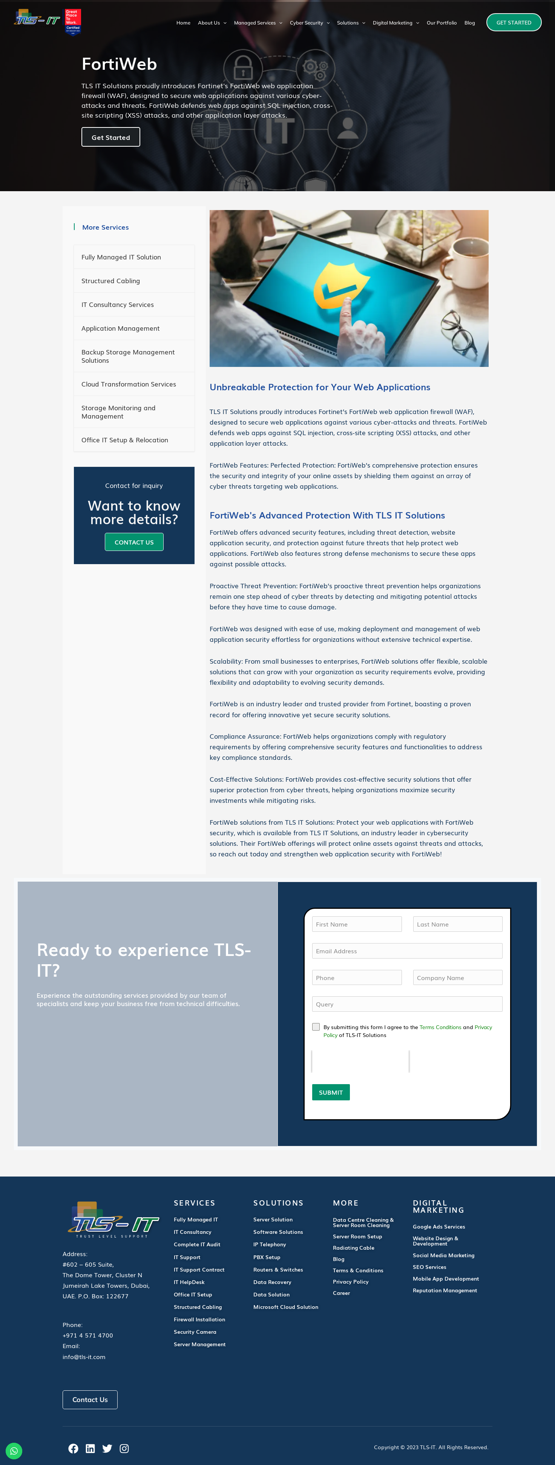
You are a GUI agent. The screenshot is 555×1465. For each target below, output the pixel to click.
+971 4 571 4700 (88, 1334)
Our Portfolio (442, 23)
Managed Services (258, 22)
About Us (212, 22)
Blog (470, 23)
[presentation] (360, 1061)
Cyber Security (310, 22)
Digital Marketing (396, 22)
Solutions (351, 22)
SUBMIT (331, 1092)
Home (183, 23)
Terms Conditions (440, 1027)
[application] (223, 22)
